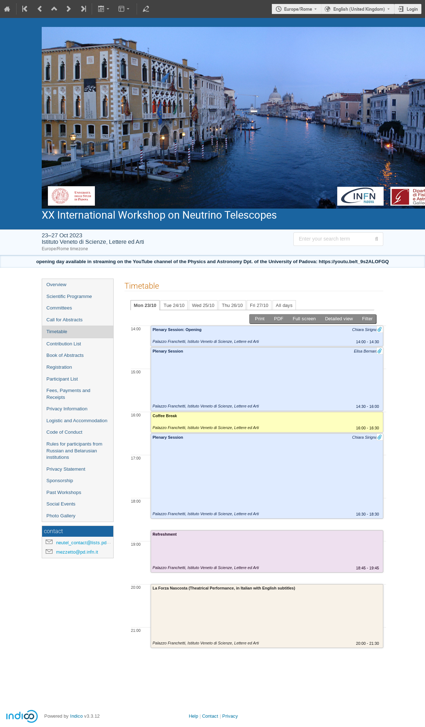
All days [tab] (284, 305)
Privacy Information (66, 408)
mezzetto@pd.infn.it (77, 552)
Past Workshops (63, 492)
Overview (56, 284)
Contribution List (63, 343)
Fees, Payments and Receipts (68, 394)
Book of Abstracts (65, 355)
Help (193, 716)
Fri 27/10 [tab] (259, 305)
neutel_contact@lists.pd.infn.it (87, 543)
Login (412, 9)
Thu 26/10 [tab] (232, 305)
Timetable (56, 331)
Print (260, 319)
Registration (59, 367)
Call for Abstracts (64, 319)
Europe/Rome (298, 9)
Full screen (304, 319)
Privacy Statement (65, 469)
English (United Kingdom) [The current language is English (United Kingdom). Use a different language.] (359, 9)
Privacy (230, 716)
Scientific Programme (69, 296)
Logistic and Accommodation (77, 420)
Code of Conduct (64, 432)
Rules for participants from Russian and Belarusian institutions (74, 450)
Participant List (62, 379)
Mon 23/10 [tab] (145, 305)
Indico (76, 716)
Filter (367, 319)
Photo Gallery (61, 515)
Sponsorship (59, 480)
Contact (210, 716)
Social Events (61, 504)
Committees (59, 308)
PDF (278, 319)
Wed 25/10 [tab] (203, 305)
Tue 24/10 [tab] (174, 305)
